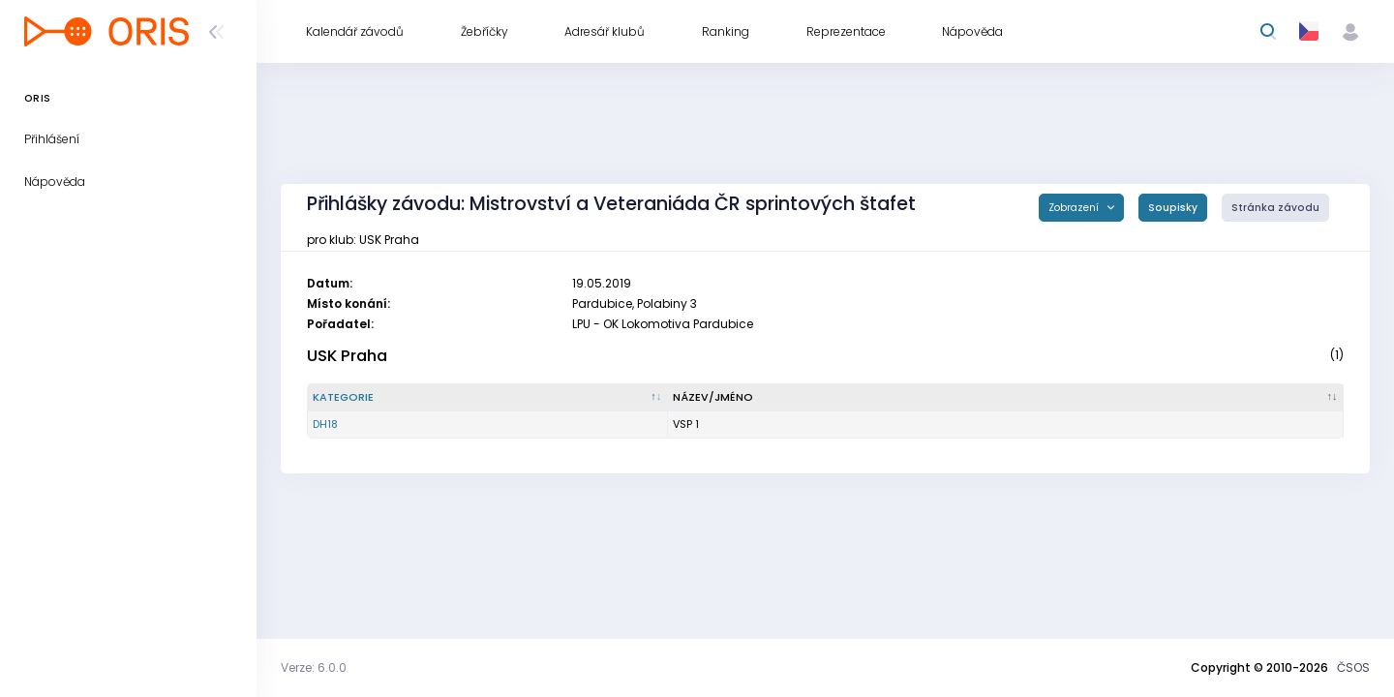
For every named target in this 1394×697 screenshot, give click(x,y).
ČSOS (1353, 667)
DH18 (325, 424)
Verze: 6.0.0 (314, 667)
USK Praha (347, 356)
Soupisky (1172, 207)
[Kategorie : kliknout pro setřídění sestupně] (488, 397)
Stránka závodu (1275, 207)
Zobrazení (1075, 207)
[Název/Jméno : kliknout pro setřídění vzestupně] (1006, 397)
